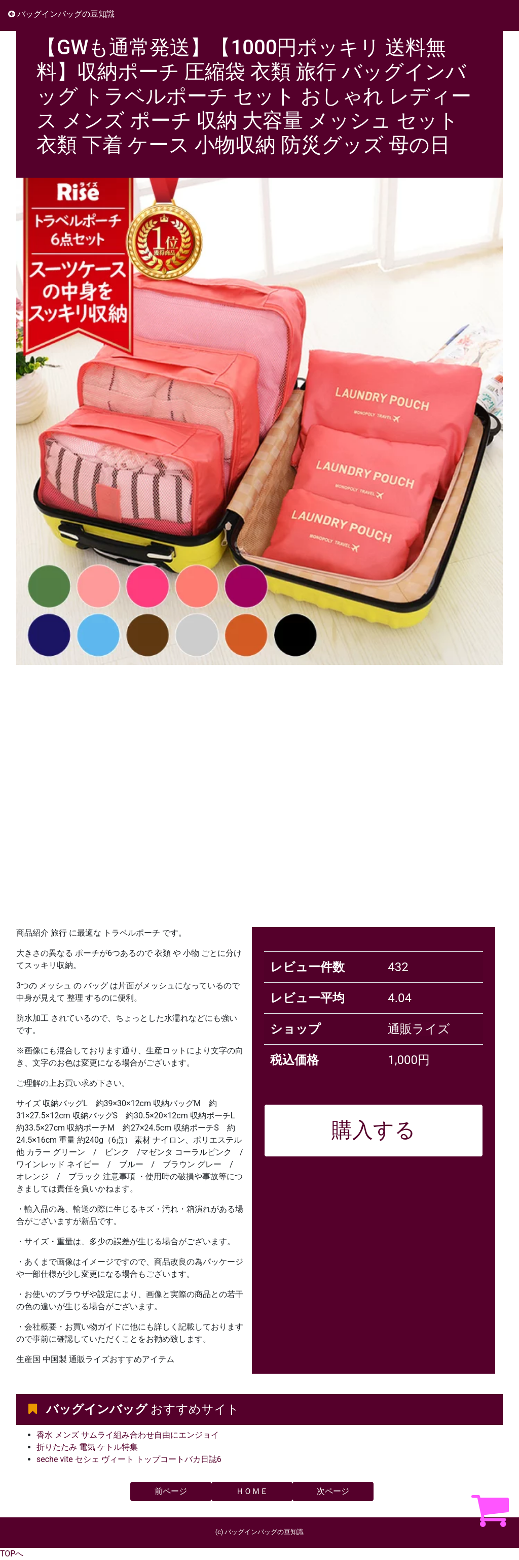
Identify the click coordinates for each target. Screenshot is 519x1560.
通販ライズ (419, 1029)
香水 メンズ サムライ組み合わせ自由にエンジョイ (127, 1435)
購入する (373, 1130)
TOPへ (11, 1553)
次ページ (333, 1491)
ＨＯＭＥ (252, 1491)
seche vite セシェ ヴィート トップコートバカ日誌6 (128, 1459)
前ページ (171, 1491)
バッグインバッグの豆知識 (61, 14)
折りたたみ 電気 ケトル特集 (87, 1447)
